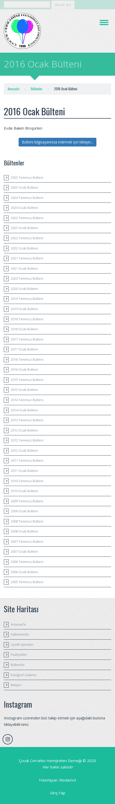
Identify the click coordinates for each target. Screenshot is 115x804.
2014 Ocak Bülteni (24, 410)
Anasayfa (13, 88)
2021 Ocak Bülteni (24, 268)
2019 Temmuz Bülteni (27, 298)
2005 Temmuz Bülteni (27, 582)
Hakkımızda (20, 634)
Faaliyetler (19, 654)
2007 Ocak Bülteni (24, 551)
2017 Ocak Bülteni (24, 349)
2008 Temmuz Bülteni (27, 521)
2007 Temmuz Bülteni (27, 541)
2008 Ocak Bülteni (24, 531)
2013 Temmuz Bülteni (27, 420)
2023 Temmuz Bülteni (27, 218)
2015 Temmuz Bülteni (27, 379)
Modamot (67, 780)
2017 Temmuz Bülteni (27, 339)
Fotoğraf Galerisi (23, 675)
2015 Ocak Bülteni (24, 389)
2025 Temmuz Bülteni (27, 177)
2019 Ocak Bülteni (24, 309)
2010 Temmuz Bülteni (27, 481)
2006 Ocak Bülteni (24, 572)
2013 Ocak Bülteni (24, 430)
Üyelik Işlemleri (22, 644)
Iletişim (16, 685)
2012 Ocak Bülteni (24, 450)
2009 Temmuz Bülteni (27, 501)
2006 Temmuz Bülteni (27, 561)
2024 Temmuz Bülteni (27, 197)
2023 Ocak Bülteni (24, 227)
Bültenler (37, 88)
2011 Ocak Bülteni (24, 470)
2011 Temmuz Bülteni (27, 460)
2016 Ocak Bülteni (24, 369)
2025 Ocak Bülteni (24, 187)
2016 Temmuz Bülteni (27, 359)
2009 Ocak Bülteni (24, 511)
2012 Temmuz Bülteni (27, 440)
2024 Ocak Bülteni (24, 207)
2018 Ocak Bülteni (24, 329)
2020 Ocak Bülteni (24, 288)
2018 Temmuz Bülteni (27, 319)
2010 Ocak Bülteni (24, 491)
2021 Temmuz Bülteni (27, 258)
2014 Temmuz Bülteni (27, 400)
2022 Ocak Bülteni (24, 248)
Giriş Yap (57, 792)
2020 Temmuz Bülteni (27, 278)
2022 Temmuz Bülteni (27, 238)
